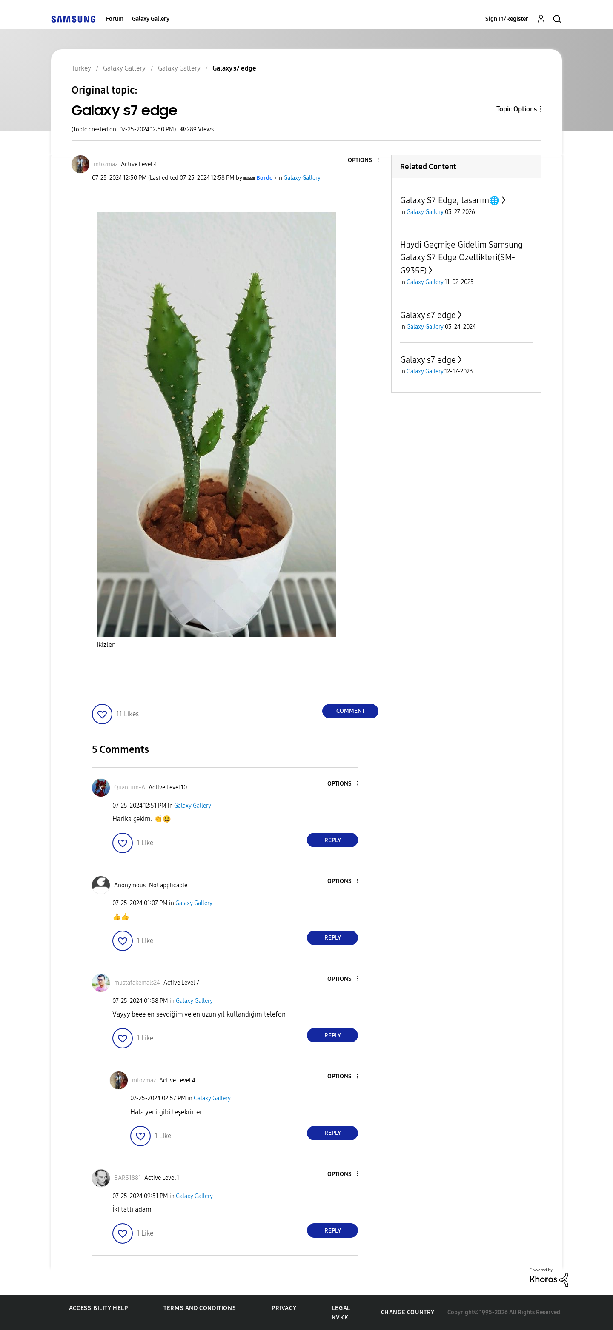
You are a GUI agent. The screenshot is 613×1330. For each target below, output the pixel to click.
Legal (341, 1308)
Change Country (408, 1312)
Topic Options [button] (516, 109)
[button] (364, 161)
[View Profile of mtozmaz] (105, 164)
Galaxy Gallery (150, 19)
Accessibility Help (98, 1308)
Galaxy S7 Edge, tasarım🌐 (450, 200)
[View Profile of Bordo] (264, 178)
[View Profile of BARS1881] (127, 1178)
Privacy (284, 1308)
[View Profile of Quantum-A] (129, 787)
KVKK (340, 1317)
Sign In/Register (506, 19)
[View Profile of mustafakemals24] (137, 982)
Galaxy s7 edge (428, 315)
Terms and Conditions (199, 1308)
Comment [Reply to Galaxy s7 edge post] (350, 711)
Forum (114, 19)
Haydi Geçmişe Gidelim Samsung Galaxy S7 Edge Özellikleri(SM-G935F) (461, 257)
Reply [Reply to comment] (332, 840)
